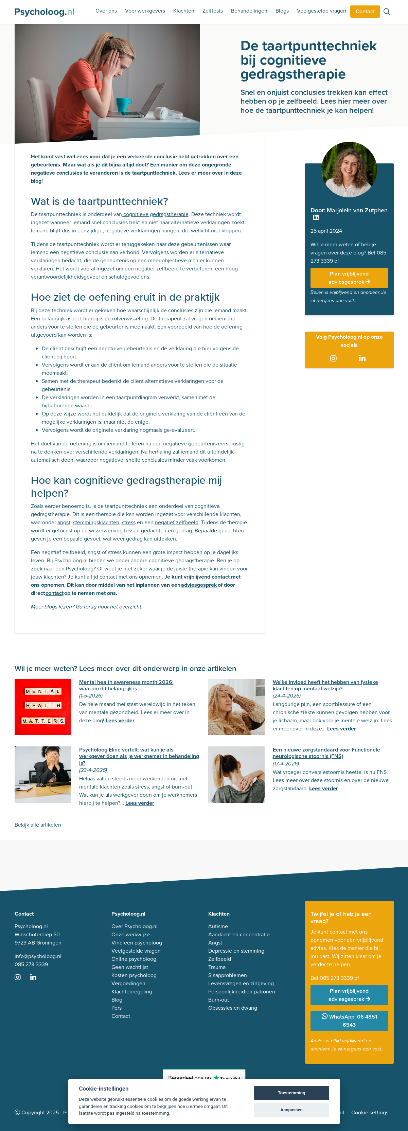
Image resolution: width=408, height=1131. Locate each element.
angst (63, 522)
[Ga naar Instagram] (334, 359)
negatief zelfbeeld (176, 522)
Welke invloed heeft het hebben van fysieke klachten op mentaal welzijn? (325, 685)
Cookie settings (369, 1112)
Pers (116, 1008)
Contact (365, 11)
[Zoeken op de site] (387, 12)
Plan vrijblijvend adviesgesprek (349, 278)
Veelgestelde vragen (321, 11)
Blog (116, 1000)
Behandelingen (249, 11)
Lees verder (120, 720)
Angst (215, 943)
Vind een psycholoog (136, 943)
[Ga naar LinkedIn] (363, 359)
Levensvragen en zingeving (241, 983)
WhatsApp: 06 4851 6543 (349, 1021)
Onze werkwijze (130, 934)
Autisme (218, 926)
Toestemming (291, 1092)
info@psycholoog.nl (38, 956)
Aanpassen (291, 1109)
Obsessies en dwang (232, 1008)
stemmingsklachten (96, 522)
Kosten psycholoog (134, 975)
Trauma (217, 967)
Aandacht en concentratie (239, 934)
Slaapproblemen (227, 975)
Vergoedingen (128, 983)
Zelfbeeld (219, 959)
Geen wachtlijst (129, 967)
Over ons (106, 11)
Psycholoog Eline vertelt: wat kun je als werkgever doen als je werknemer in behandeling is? (139, 756)
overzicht (130, 607)
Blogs (282, 11)
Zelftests (212, 11)
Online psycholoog (133, 959)
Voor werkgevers (145, 11)
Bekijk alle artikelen (38, 825)
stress (129, 522)
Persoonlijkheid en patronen (241, 991)
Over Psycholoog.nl (134, 926)
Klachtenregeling (131, 991)
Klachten (183, 11)
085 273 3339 (31, 964)
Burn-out (218, 1000)
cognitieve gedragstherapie (155, 214)
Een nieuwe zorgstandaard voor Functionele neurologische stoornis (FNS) (326, 753)
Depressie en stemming (236, 951)
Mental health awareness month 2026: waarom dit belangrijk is (126, 685)
